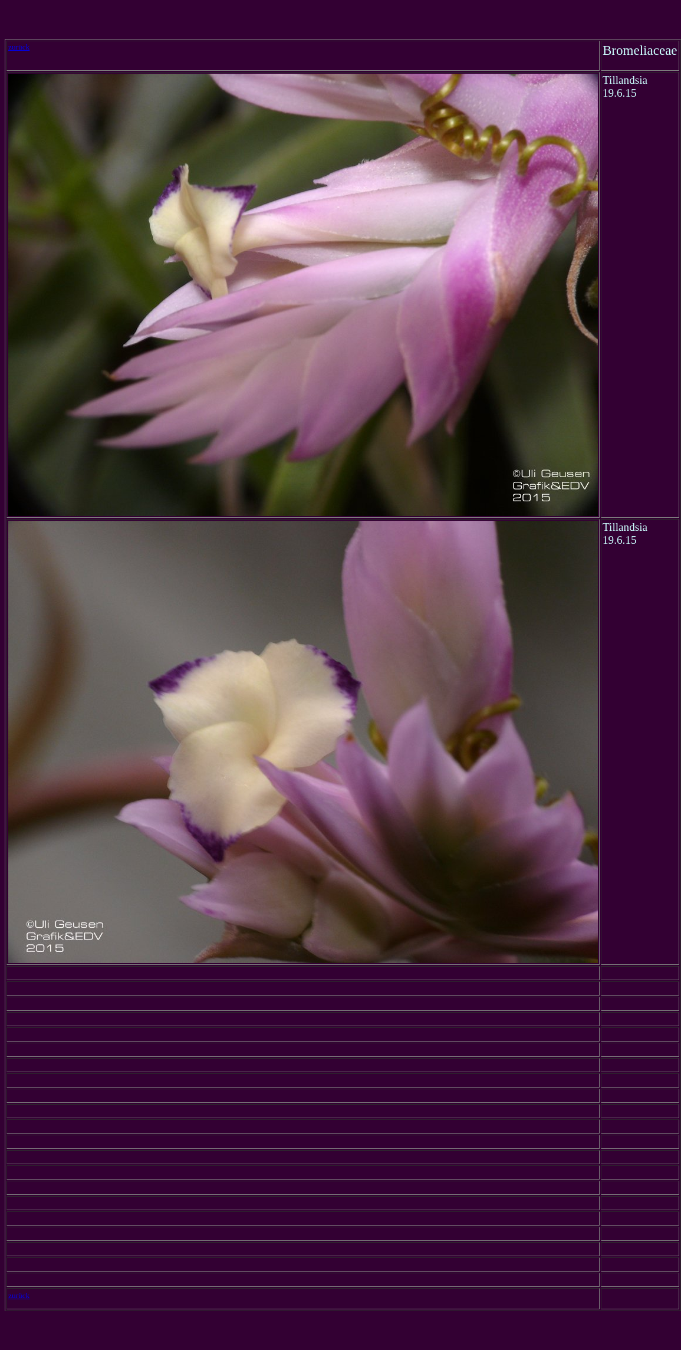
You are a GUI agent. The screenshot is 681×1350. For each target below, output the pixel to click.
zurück (18, 46)
